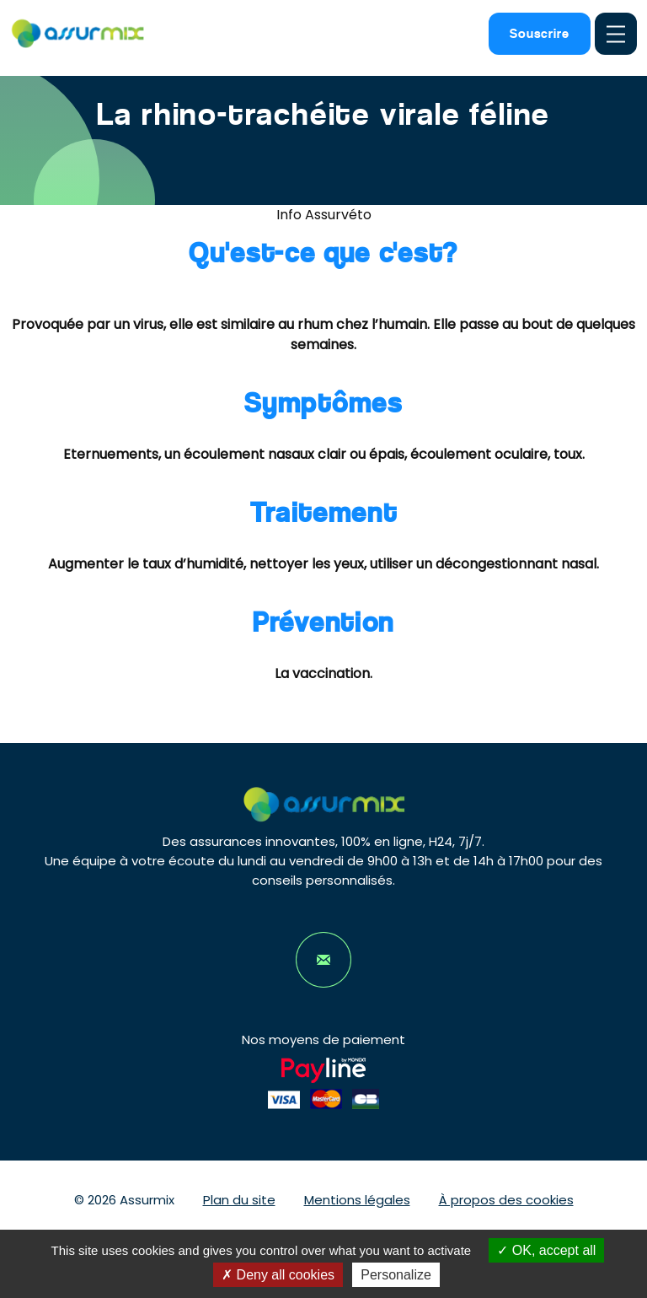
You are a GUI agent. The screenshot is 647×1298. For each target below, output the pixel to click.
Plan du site (239, 1200)
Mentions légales (357, 1200)
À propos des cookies (506, 1200)
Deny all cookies (278, 1275)
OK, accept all (546, 1250)
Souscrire (539, 33)
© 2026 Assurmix (124, 1200)
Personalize (396, 1275)
